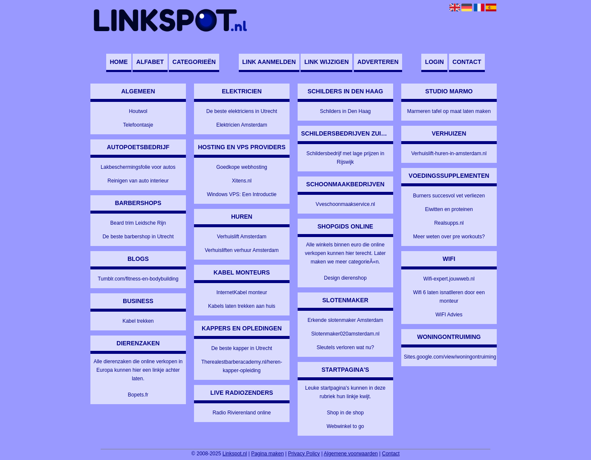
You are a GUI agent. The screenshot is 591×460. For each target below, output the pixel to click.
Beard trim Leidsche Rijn (138, 223)
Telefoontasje (138, 125)
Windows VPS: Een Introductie (241, 194)
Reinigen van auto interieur (137, 181)
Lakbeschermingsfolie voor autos (138, 167)
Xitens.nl (242, 181)
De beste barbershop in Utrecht (138, 237)
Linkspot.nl (235, 454)
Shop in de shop (345, 413)
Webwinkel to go (345, 426)
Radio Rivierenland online (241, 413)
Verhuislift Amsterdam (242, 237)
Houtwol (138, 111)
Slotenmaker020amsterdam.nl (345, 334)
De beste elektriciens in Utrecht (241, 111)
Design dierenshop (345, 278)
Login (434, 61)
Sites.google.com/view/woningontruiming (450, 357)
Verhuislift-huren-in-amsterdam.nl (449, 153)
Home (118, 61)
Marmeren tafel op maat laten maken (449, 111)
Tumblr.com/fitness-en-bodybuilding (138, 279)
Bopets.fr (138, 395)
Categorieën (194, 61)
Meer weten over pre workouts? (449, 237)
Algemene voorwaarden (351, 454)
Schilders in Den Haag (345, 111)
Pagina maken (267, 454)
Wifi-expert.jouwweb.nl (449, 279)
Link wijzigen (326, 61)
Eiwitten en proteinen (449, 209)
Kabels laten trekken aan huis (241, 306)
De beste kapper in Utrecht (241, 348)
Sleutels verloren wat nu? (345, 347)
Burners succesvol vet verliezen (449, 196)
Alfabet (150, 61)
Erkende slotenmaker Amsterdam (345, 320)
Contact (466, 61)
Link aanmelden (269, 61)
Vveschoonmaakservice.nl (345, 204)
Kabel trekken (138, 321)
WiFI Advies (448, 315)
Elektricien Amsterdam (241, 125)
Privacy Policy (304, 454)
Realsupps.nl (449, 223)
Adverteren (377, 61)
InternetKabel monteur (241, 292)
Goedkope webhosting (241, 167)
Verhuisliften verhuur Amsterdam (241, 250)
